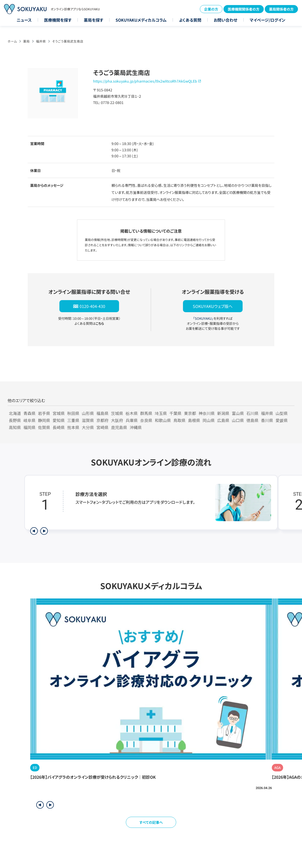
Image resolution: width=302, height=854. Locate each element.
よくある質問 (190, 20)
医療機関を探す (57, 20)
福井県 (41, 41)
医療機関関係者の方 (243, 9)
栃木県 (132, 413)
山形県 (88, 413)
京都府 (102, 420)
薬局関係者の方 (281, 9)
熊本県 (73, 427)
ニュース (24, 20)
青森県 (29, 413)
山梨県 (282, 413)
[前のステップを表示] (34, 531)
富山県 (238, 413)
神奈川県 (207, 413)
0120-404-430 (92, 306)
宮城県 (59, 413)
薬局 (26, 41)
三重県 (73, 420)
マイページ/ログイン (267, 20)
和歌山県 (163, 420)
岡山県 (209, 420)
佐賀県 (44, 427)
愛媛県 (282, 420)
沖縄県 (136, 427)
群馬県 (146, 413)
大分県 (88, 427)
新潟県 (223, 413)
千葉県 (175, 413)
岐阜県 (29, 420)
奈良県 (146, 420)
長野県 (15, 420)
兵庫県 (132, 420)
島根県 (194, 420)
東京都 (190, 413)
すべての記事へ (151, 822)
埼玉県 (161, 413)
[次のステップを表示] (44, 531)
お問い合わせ (225, 20)
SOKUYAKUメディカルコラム (141, 20)
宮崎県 (102, 427)
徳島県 (252, 420)
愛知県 (59, 420)
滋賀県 (88, 420)
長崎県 (59, 427)
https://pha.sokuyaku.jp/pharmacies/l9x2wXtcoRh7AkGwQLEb (145, 81)
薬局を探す (93, 20)
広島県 (223, 420)
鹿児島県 (119, 427)
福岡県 (29, 427)
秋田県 (73, 413)
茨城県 (117, 413)
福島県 (102, 413)
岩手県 (44, 413)
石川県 (252, 413)
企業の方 (211, 9)
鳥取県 (179, 420)
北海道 (15, 413)
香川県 (267, 420)
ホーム (12, 41)
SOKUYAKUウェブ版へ (213, 306)
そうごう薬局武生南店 (67, 41)
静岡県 (44, 420)
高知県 (15, 427)
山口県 (238, 420)
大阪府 (117, 420)
